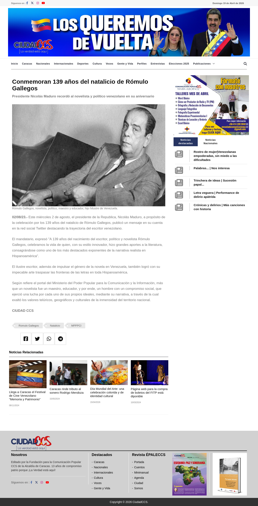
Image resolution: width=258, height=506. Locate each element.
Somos (138, 488)
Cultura (97, 63)
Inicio (14, 63)
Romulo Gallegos (29, 325)
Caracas (27, 63)
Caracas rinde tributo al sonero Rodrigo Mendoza (66, 390)
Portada (139, 462)
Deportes (82, 63)
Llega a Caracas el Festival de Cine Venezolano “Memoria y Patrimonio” (27, 395)
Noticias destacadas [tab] (185, 142)
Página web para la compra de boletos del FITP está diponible (149, 392)
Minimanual (141, 472)
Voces (109, 63)
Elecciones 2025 (179, 63)
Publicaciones (202, 63)
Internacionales (63, 63)
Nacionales (43, 63)
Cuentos (139, 467)
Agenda (139, 477)
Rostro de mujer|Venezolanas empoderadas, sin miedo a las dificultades (215, 156)
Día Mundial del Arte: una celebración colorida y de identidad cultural (107, 392)
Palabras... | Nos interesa (212, 168)
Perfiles (142, 63)
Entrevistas (158, 63)
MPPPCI (76, 325)
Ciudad (138, 483)
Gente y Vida (125, 63)
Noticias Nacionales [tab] (210, 142)
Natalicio (55, 325)
